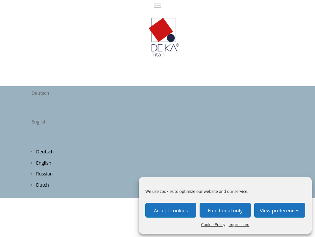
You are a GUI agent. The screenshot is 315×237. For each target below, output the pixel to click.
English (43, 163)
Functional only (225, 210)
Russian (44, 174)
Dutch (42, 185)
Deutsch (45, 151)
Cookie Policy (213, 224)
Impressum (239, 224)
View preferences (279, 210)
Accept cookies (171, 210)
